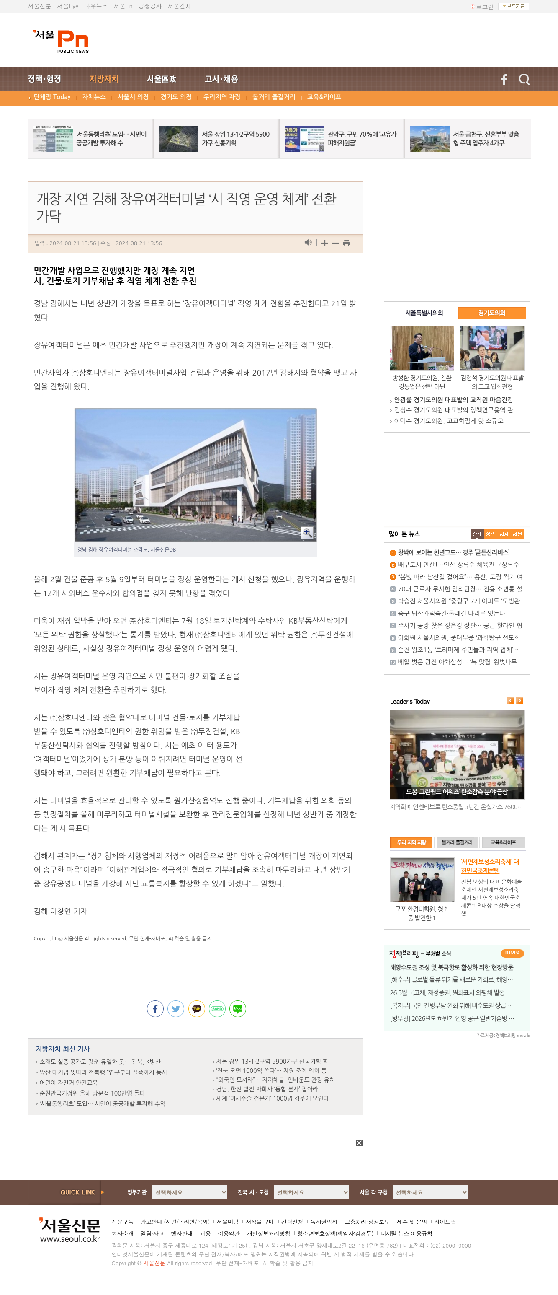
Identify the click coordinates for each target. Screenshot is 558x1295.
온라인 (186, 1221)
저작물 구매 (259, 1221)
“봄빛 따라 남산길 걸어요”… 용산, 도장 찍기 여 (460, 577)
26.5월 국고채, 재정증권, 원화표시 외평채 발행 (447, 992)
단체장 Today (52, 97)
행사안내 (182, 1233)
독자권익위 (323, 1221)
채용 (205, 1233)
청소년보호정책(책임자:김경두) (335, 1233)
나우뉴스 (96, 6)
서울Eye (68, 6)
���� (477, 534)
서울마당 (227, 1221)
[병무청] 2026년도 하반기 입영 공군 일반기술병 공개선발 (460, 1018)
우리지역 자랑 (222, 97)
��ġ (490, 534)
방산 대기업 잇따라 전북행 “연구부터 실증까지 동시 (103, 1072)
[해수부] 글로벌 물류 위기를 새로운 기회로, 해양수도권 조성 (463, 979)
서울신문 (39, 6)
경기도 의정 (176, 97)
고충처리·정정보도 (367, 1221)
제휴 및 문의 (412, 1221)
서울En (123, 6)
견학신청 (292, 1221)
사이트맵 (445, 1221)
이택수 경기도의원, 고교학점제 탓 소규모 (449, 421)
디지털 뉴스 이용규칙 (406, 1233)
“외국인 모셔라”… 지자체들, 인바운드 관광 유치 (275, 1080)
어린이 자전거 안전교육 (69, 1083)
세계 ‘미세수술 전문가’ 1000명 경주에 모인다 (272, 1098)
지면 (170, 1221)
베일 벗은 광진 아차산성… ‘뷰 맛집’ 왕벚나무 (457, 662)
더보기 (512, 953)
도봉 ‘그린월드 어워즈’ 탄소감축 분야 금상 (456, 792)
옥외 (202, 1221)
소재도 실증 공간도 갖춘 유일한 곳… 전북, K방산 (100, 1062)
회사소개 (123, 1233)
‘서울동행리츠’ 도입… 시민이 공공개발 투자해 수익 (103, 1104)
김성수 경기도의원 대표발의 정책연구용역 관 (454, 410)
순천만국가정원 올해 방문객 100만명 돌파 (92, 1093)
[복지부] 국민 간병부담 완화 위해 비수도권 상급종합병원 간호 (465, 1005)
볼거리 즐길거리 (274, 97)
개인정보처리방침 (268, 1233)
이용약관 (228, 1233)
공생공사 (150, 6)
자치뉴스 (94, 97)
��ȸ (517, 534)
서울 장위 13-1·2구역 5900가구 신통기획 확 (272, 1061)
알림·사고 (152, 1233)
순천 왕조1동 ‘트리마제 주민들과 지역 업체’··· (458, 650)
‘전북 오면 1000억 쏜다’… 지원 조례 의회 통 (271, 1071)
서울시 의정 (133, 97)
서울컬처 (179, 6)
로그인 (485, 7)
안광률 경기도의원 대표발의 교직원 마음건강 (454, 400)
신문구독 (123, 1221)
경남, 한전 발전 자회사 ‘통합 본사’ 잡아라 (267, 1089)
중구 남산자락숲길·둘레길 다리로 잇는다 (452, 613)
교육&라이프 (324, 97)
